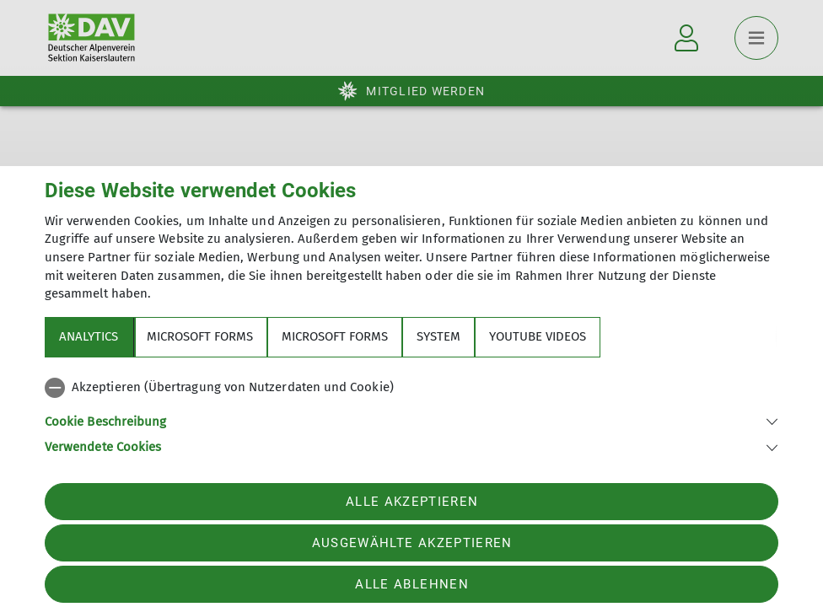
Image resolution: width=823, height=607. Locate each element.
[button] (411, 420)
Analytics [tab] (88, 336)
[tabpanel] (411, 414)
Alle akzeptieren (412, 501)
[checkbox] (411, 388)
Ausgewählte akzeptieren (412, 543)
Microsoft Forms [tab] (200, 336)
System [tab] (438, 336)
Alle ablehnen (411, 584)
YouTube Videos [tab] (537, 336)
